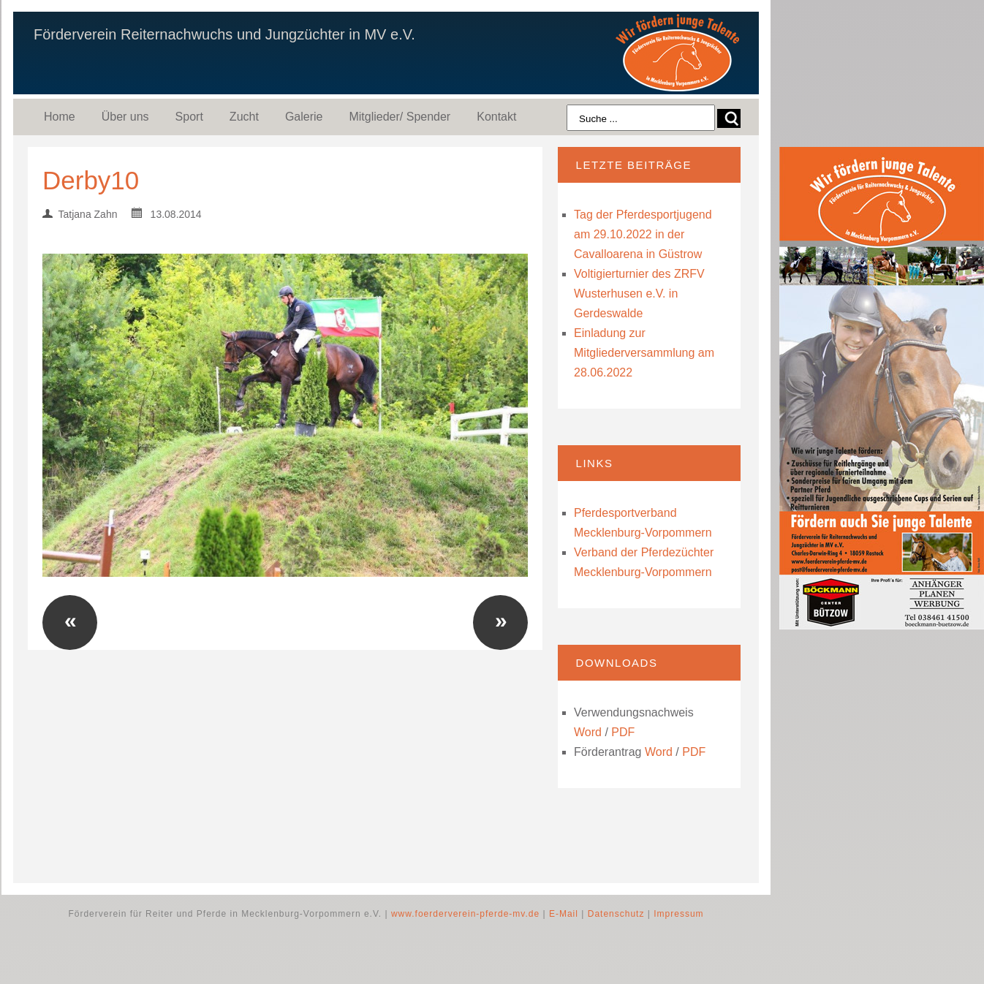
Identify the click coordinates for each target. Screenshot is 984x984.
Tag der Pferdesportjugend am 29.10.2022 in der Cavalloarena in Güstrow (643, 234)
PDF (623, 732)
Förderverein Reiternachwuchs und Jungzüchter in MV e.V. (224, 34)
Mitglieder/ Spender (399, 116)
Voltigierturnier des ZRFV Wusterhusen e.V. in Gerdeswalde (639, 293)
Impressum (678, 914)
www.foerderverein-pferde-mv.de (465, 914)
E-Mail (563, 914)
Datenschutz (616, 914)
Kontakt (496, 116)
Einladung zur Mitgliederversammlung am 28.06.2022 (644, 353)
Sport (189, 116)
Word (588, 732)
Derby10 (90, 180)
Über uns (125, 116)
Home (59, 116)
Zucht (244, 116)
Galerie (304, 116)
